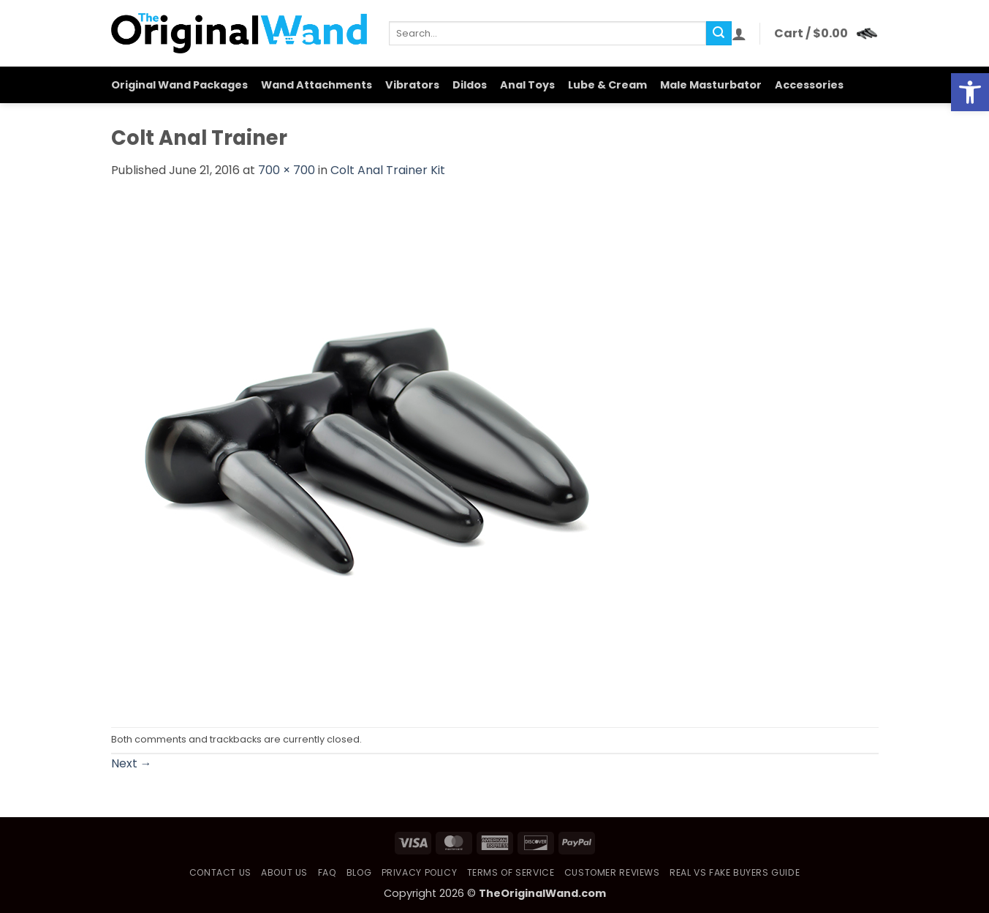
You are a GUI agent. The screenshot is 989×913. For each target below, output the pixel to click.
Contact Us (220, 872)
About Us (284, 872)
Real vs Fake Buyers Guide (735, 872)
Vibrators (412, 85)
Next (131, 763)
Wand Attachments (316, 85)
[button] (739, 34)
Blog (358, 872)
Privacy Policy (420, 872)
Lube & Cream (607, 85)
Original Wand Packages (179, 85)
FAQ (327, 872)
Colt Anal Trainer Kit (387, 170)
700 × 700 (286, 170)
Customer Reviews (612, 872)
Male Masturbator (711, 85)
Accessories (809, 85)
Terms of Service (511, 872)
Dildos (469, 85)
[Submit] (718, 33)
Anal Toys (527, 85)
